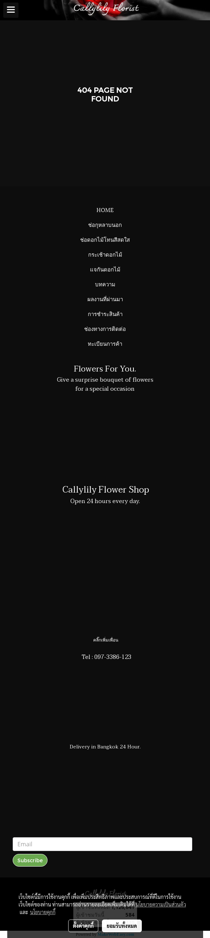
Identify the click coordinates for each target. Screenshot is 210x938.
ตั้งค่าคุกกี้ (83, 925)
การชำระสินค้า (105, 313)
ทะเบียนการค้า (105, 343)
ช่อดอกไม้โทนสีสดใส (105, 239)
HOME (105, 209)
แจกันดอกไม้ (105, 269)
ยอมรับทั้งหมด (122, 925)
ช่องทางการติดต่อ (105, 328)
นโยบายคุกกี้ (42, 912)
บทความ (105, 283)
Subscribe (30, 860)
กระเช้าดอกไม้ (105, 254)
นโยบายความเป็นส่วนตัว (161, 904)
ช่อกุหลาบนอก (105, 224)
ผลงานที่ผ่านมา (105, 298)
